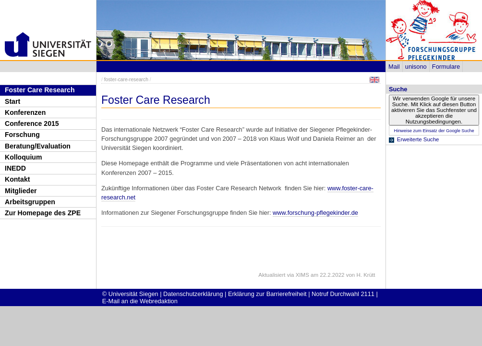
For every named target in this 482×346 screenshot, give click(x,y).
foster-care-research (126, 79)
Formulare (446, 66)
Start (12, 101)
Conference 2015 (32, 123)
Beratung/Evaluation (38, 146)
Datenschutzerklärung (193, 293)
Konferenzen (25, 112)
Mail (393, 66)
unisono (416, 66)
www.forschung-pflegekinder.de (315, 212)
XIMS (302, 275)
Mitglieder (21, 191)
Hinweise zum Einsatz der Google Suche (434, 130)
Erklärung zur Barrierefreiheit (267, 293)
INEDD (15, 168)
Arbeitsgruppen (30, 202)
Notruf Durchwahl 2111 (343, 293)
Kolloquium (23, 157)
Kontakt (17, 179)
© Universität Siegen (130, 293)
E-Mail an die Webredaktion (140, 301)
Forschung (22, 134)
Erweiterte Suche (418, 139)
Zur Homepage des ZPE (43, 213)
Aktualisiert (271, 275)
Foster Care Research (40, 90)
